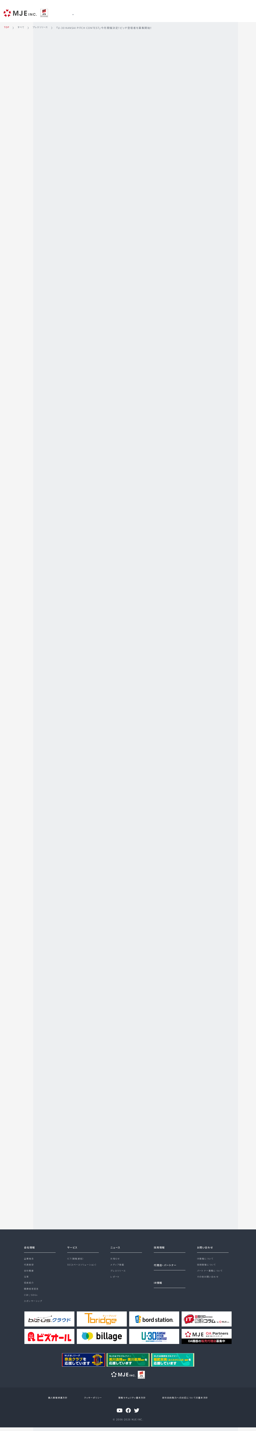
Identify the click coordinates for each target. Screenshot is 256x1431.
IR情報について (206, 1256)
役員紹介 (29, 1284)
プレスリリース (118, 1270)
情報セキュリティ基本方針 (129, 1402)
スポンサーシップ (34, 1306)
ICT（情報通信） (76, 1256)
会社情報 (30, 1244)
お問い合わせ (206, 1244)
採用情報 (154, 12)
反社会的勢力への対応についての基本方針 (181, 1402)
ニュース (111, 12)
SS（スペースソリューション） (83, 1263)
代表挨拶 (29, 1263)
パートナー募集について (211, 1270)
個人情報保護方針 (60, 1402)
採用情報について (207, 1263)
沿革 (26, 1277)
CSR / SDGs (31, 1299)
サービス (89, 12)
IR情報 (132, 12)
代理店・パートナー (167, 1262)
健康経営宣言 (32, 1292)
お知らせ (115, 1256)
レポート (115, 1277)
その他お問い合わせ (209, 1277)
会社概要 (29, 1270)
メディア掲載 (117, 1263)
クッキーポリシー (93, 1402)
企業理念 (29, 1256)
